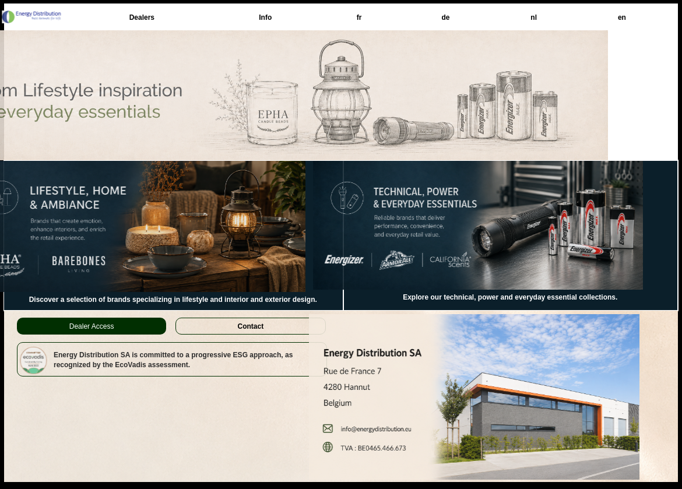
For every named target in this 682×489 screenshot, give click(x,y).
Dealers (141, 17)
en (622, 17)
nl (533, 17)
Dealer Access (91, 326)
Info (265, 17)
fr (359, 17)
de (445, 17)
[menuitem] (142, 17)
